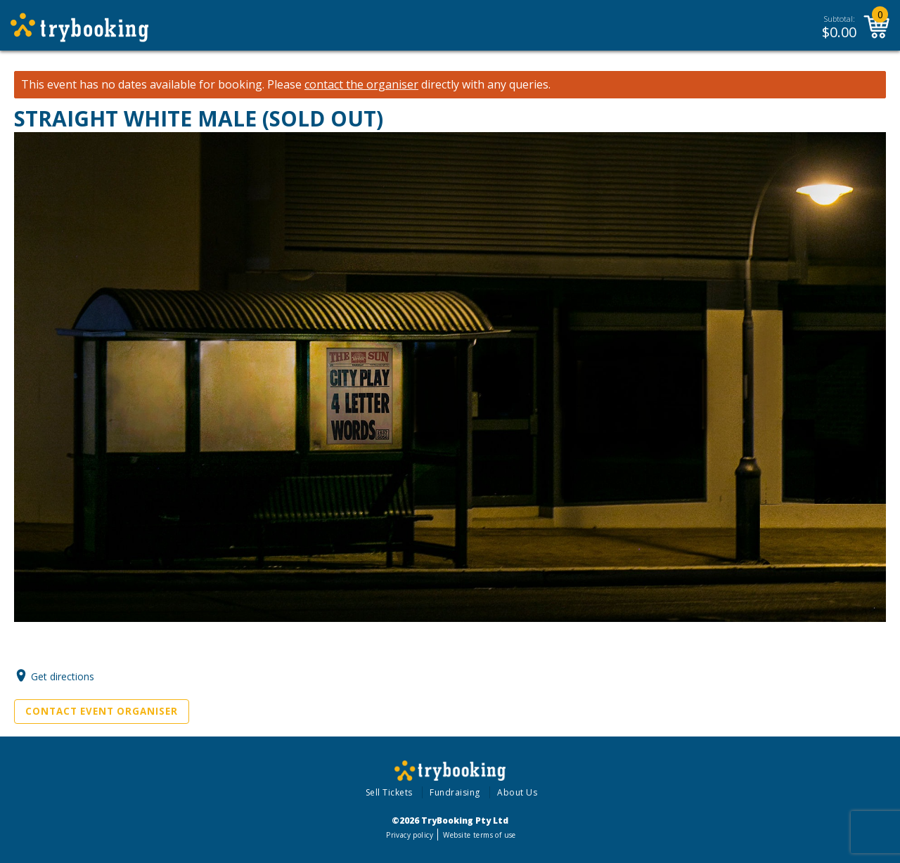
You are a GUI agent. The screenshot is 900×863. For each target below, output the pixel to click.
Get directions (62, 675)
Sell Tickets (389, 792)
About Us (517, 792)
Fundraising (455, 792)
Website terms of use (479, 835)
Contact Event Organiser (101, 711)
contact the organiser (361, 84)
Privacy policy (409, 835)
